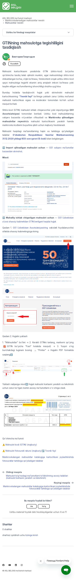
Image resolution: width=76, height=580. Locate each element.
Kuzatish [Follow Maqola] (14, 64)
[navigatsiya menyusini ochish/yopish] (72, 6)
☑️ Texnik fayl (49, 450)
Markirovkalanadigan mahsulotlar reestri (24, 20)
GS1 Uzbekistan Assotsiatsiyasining (30, 227)
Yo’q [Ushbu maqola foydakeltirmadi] (44, 506)
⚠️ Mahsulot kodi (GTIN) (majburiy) (19, 444)
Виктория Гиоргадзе (23, 56)
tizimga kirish (31, 535)
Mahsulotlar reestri (14, 23)
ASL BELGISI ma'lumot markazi (17, 18)
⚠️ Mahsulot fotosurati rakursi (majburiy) (22, 450)
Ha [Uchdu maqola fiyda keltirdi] (31, 506)
